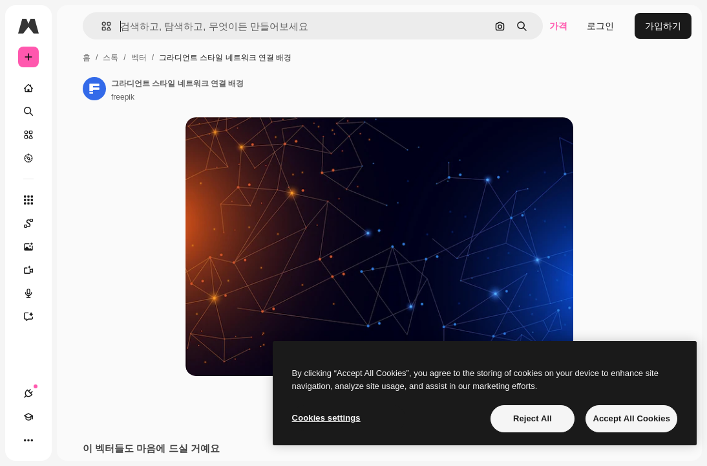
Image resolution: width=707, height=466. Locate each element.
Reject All (532, 418)
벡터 (139, 57)
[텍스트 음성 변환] (35, 293)
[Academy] (28, 416)
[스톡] (28, 134)
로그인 (600, 26)
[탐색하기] (28, 158)
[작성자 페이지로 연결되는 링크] (94, 88)
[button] (101, 26)
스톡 (110, 57)
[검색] (28, 111)
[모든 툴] (28, 200)
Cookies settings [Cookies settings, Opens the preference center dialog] (326, 418)
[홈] (28, 88)
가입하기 (663, 26)
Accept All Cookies (631, 418)
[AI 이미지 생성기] (35, 246)
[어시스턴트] (35, 316)
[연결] (28, 393)
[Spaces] (35, 223)
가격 (558, 26)
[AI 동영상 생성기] (35, 270)
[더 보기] (28, 440)
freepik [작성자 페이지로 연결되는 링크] (122, 97)
